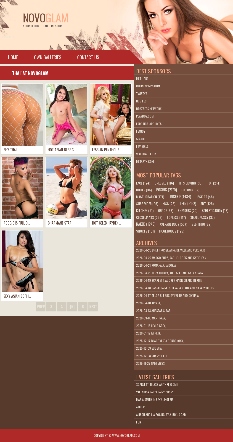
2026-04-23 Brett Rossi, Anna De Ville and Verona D (170, 250)
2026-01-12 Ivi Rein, (148, 333)
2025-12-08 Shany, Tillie (152, 355)
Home (13, 57)
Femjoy (140, 131)
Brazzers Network (149, 108)
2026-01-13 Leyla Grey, (151, 325)
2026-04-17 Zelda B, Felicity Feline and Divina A (167, 295)
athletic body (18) (215, 210)
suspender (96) (147, 203)
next (93, 306)
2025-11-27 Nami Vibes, (150, 363)
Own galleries (47, 57)
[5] (72, 306)
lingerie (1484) (180, 196)
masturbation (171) (150, 196)
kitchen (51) (145, 210)
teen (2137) (188, 203)
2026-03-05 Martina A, (151, 318)
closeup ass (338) (149, 217)
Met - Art (142, 78)
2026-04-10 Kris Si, (148, 302)
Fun (138, 422)
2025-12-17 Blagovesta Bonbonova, (160, 340)
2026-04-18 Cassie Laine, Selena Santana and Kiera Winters (175, 287)
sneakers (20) (187, 210)
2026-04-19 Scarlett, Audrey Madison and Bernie (169, 280)
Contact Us (88, 57)
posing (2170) (166, 190)
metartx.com (145, 161)
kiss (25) (169, 203)
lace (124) (143, 182)
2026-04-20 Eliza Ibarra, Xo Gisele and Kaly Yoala (169, 272)
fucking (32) (190, 189)
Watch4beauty (146, 153)
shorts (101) (145, 230)
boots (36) (144, 189)
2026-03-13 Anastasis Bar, (153, 310)
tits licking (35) (190, 182)
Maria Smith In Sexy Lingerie (154, 399)
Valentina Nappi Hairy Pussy (155, 391)
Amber (140, 406)
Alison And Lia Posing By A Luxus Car (161, 414)
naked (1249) (145, 224)
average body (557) (173, 224)
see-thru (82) (201, 224)
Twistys (141, 93)
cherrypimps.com (148, 85)
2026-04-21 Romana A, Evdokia (156, 265)
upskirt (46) (205, 196)
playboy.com (145, 116)
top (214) (213, 182)
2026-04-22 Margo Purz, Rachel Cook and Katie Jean (171, 257)
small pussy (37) (202, 217)
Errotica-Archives (149, 123)
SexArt (141, 138)
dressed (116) (164, 182)
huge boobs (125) (171, 230)
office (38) (165, 210)
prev (41, 306)
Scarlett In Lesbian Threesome (157, 384)
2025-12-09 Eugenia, (149, 348)
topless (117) (176, 217)
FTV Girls (142, 146)
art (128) (207, 203)
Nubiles (141, 101)
